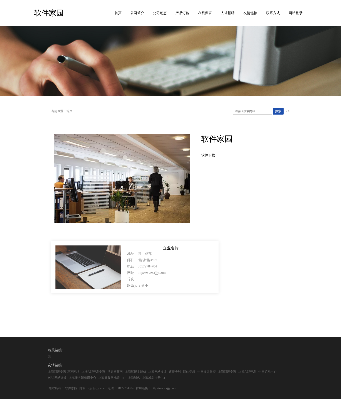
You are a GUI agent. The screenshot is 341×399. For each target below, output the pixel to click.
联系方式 (273, 13)
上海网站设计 (157, 371)
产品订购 (182, 13)
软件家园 (71, 388)
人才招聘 (228, 13)
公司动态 (160, 13)
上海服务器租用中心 (82, 377)
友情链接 (250, 13)
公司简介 (137, 13)
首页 (118, 13)
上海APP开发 (247, 371)
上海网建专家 (227, 371)
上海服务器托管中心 (112, 377)
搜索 (278, 111)
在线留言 (205, 13)
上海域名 (134, 377)
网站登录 (296, 13)
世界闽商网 (115, 371)
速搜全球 (175, 371)
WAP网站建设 (57, 377)
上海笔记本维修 (135, 371)
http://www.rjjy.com (164, 388)
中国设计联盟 (206, 371)
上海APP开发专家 (93, 371)
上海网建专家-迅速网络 (63, 371)
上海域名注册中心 (154, 377)
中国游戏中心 (267, 371)
